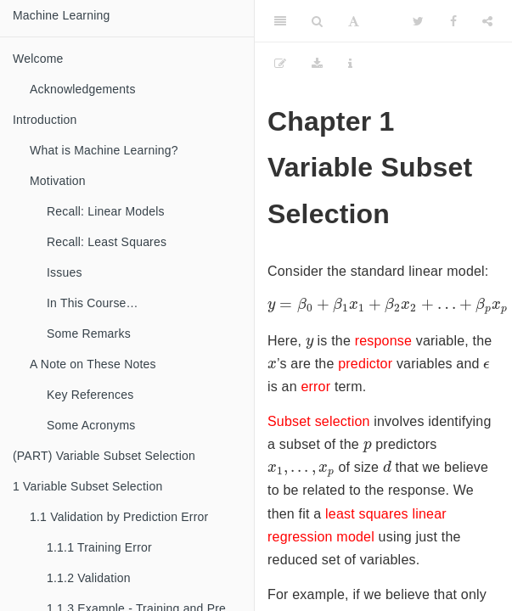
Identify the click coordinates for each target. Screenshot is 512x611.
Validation (89, 578)
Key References (90, 394)
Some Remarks (89, 333)
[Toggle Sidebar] (280, 21)
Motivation (58, 181)
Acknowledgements (83, 89)
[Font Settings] (353, 21)
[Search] (317, 21)
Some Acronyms (91, 425)
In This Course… (92, 303)
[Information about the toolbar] (350, 63)
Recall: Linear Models (106, 211)
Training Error (99, 547)
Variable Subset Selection (87, 486)
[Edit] (280, 63)
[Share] (487, 21)
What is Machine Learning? (104, 150)
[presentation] (309, 343)
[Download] (317, 63)
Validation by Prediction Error (119, 517)
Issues (64, 272)
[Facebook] (453, 21)
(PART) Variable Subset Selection (104, 455)
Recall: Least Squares (106, 242)
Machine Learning (61, 15)
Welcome (38, 58)
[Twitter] (418, 21)
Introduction (45, 119)
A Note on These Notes (93, 364)
